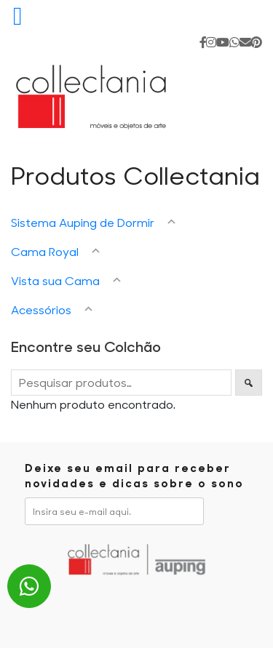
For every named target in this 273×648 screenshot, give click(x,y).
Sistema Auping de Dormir (82, 222)
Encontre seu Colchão (86, 346)
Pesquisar (248, 382)
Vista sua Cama (55, 280)
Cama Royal (45, 251)
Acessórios (41, 309)
